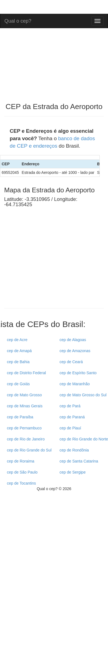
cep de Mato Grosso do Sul (83, 395)
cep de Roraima (20, 461)
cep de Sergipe (73, 472)
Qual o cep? (17, 20)
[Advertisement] (50, 262)
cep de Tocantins (21, 483)
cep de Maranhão (75, 384)
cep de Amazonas (75, 351)
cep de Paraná (72, 417)
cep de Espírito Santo (78, 373)
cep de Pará (70, 406)
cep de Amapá (19, 351)
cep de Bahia (18, 362)
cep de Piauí (70, 428)
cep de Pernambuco (24, 428)
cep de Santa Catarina (79, 461)
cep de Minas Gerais (24, 406)
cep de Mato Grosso (24, 395)
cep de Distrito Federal (26, 373)
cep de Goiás (18, 384)
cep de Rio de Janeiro (26, 439)
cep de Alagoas (73, 340)
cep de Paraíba (20, 417)
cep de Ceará (71, 362)
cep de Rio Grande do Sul (29, 450)
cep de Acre (17, 340)
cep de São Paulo (22, 472)
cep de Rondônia (74, 450)
